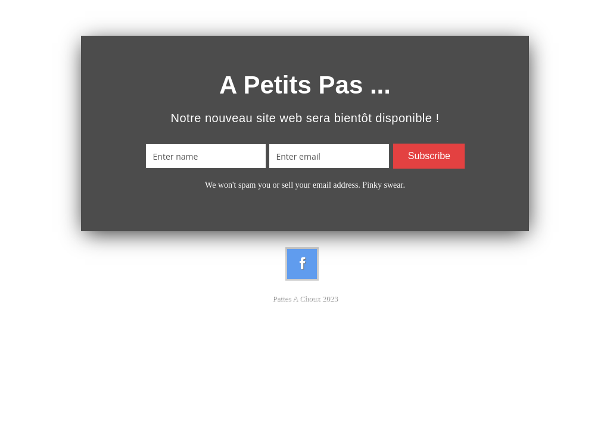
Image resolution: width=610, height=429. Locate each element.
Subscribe (429, 156)
